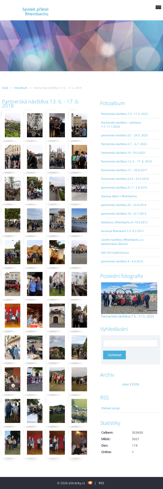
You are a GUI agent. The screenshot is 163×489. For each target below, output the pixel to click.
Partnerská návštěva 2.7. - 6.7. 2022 (124, 144)
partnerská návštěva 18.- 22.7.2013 (123, 213)
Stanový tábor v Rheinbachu (119, 196)
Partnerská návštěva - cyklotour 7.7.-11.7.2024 (121, 124)
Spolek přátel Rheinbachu (35, 11)
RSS (101, 483)
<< (105, 384)
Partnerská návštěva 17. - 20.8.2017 (124, 170)
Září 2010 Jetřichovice (115, 252)
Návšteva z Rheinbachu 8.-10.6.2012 (124, 222)
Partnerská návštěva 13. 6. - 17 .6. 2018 (126, 161)
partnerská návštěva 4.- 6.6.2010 (122, 261)
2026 (135, 384)
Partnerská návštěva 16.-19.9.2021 (123, 152)
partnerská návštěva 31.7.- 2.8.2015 (124, 187)
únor (125, 384)
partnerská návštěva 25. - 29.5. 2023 (124, 135)
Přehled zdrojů (110, 408)
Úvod (5, 88)
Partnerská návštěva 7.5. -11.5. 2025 (124, 114)
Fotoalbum (20, 88)
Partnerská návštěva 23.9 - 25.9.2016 (125, 179)
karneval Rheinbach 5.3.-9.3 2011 (122, 231)
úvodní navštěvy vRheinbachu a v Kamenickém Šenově (122, 242)
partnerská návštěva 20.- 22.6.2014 (123, 205)
